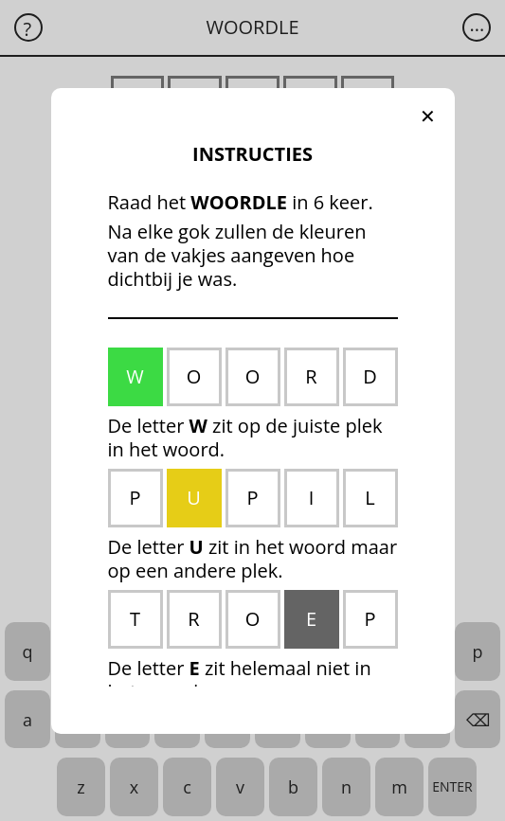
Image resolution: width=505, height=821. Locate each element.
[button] (428, 116)
